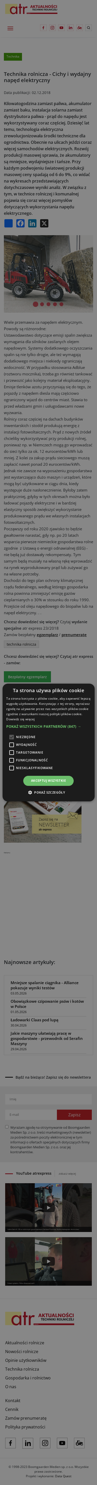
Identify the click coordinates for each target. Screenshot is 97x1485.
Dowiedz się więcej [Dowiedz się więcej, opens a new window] (20, 719)
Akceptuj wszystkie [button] (48, 780)
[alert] (48, 742)
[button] (48, 726)
